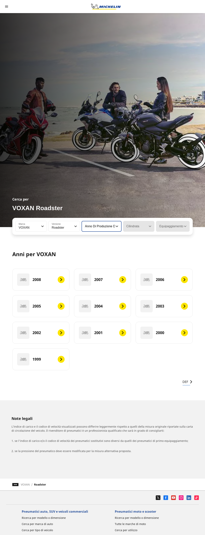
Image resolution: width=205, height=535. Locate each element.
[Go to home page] (106, 6)
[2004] (102, 306)
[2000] (164, 333)
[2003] (164, 306)
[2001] (102, 333)
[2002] (40, 333)
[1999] (40, 359)
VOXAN (25, 484)
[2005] (40, 306)
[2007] (102, 280)
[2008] (40, 280)
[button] (42, 226)
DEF (187, 382)
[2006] (164, 280)
